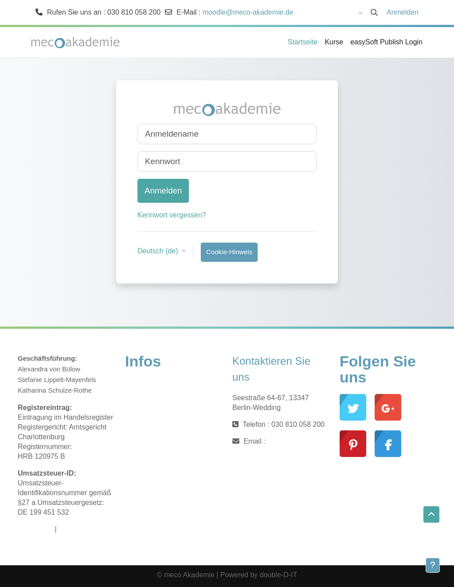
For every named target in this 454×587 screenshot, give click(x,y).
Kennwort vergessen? (171, 215)
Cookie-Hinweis (229, 252)
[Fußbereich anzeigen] (433, 565)
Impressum (35, 529)
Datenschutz (78, 529)
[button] (335, 12)
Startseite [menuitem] (303, 42)
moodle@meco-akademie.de (248, 12)
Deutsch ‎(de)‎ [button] (158, 251)
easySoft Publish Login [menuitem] (386, 42)
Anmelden (403, 12)
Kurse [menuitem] (334, 42)
